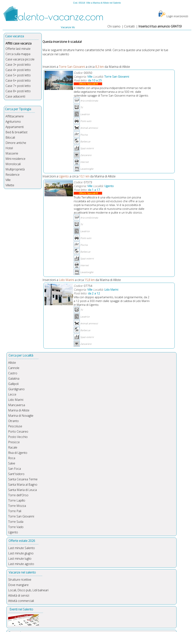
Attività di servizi (18, 595)
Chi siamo (113, 26)
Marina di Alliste (18, 410)
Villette (9, 185)
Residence (12, 174)
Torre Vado (15, 527)
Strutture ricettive (19, 579)
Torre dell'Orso (18, 495)
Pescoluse (15, 426)
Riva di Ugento (17, 453)
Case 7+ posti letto (18, 86)
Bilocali (10, 137)
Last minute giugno (21, 553)
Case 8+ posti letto (18, 91)
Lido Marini (15, 400)
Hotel (9, 148)
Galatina (13, 378)
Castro (12, 373)
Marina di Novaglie (20, 416)
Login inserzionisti (177, 16)
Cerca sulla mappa (17, 54)
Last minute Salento (21, 548)
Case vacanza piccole (19, 59)
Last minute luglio (19, 558)
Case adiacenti (15, 96)
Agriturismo (13, 121)
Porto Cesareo (18, 431)
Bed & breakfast (16, 132)
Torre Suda (15, 522)
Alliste (12, 362)
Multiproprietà (15, 169)
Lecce (12, 394)
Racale (12, 447)
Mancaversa (16, 405)
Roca (11, 458)
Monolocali (13, 164)
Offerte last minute (18, 49)
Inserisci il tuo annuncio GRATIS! (160, 26)
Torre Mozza (17, 506)
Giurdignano (16, 389)
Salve (11, 463)
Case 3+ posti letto (18, 64)
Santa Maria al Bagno (22, 484)
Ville (8, 180)
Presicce (14, 442)
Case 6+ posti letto (18, 80)
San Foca (14, 469)
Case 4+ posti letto (18, 70)
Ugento (13, 532)
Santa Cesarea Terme (23, 479)
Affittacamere (14, 116)
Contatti (129, 26)
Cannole (13, 368)
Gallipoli (13, 384)
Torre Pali (14, 511)
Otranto (13, 421)
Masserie (11, 153)
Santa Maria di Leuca (22, 490)
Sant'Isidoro (16, 474)
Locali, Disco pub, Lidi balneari (28, 590)
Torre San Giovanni (21, 516)
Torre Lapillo (16, 500)
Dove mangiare (18, 585)
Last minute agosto (21, 564)
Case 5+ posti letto (18, 75)
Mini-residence (15, 159)
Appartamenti (14, 127)
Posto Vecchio (18, 437)
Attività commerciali (21, 601)
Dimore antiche (15, 143)
